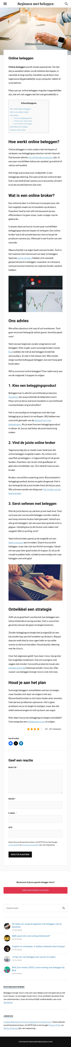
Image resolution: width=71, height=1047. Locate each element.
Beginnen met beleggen (36, 3)
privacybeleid (13, 846)
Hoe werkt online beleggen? (20, 109)
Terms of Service (11, 1029)
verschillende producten (40, 157)
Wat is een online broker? (19, 112)
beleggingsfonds (16, 667)
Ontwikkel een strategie (19, 127)
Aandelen (13, 396)
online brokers (24, 257)
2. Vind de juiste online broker (22, 121)
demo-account (15, 542)
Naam (12, 799)
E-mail (12, 813)
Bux (10, 351)
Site (10, 828)
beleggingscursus (36, 721)
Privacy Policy (55, 1026)
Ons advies (14, 115)
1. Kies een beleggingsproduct (22, 118)
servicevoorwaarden (30, 846)
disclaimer (8, 1003)
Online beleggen (26, 58)
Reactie (13, 767)
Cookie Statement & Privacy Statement (21, 1023)
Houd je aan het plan (17, 130)
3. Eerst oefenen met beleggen (22, 124)
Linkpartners (45, 1023)
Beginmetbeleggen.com (40, 1043)
